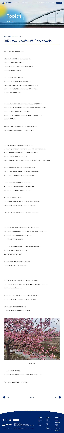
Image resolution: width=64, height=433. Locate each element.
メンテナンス (40, 425)
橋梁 (39, 421)
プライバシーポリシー (6, 428)
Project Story (58, 417)
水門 (39, 424)
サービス (48, 428)
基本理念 (57, 424)
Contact (59, 2)
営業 (47, 419)
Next (56, 397)
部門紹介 (27, 2)
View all (32, 397)
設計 (47, 420)
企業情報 (47, 2)
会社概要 (57, 426)
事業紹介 (22, 2)
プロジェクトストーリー (35, 2)
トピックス (17, 2)
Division (48, 417)
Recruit (57, 430)
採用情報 (52, 2)
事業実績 (43, 2)
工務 (47, 423)
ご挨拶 (56, 425)
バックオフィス (49, 429)
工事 (47, 427)
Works (56, 419)
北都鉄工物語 (57, 428)
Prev (7, 397)
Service (40, 419)
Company (57, 422)
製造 (47, 424)
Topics (40, 417)
